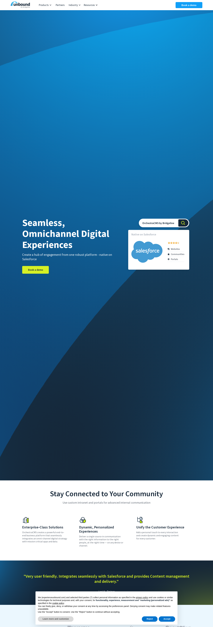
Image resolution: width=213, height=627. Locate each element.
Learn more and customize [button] (56, 619)
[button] (45, 5)
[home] (21, 5)
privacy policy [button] (142, 597)
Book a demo (188, 5)
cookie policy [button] (58, 603)
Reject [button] (150, 619)
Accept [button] (166, 619)
